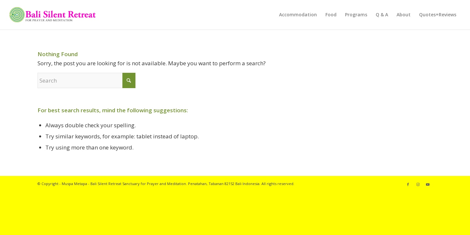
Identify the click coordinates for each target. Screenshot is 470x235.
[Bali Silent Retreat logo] (52, 14)
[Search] (86, 80)
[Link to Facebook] (408, 184)
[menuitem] (298, 14)
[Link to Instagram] (418, 184)
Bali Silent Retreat (105, 183)
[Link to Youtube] (427, 184)
